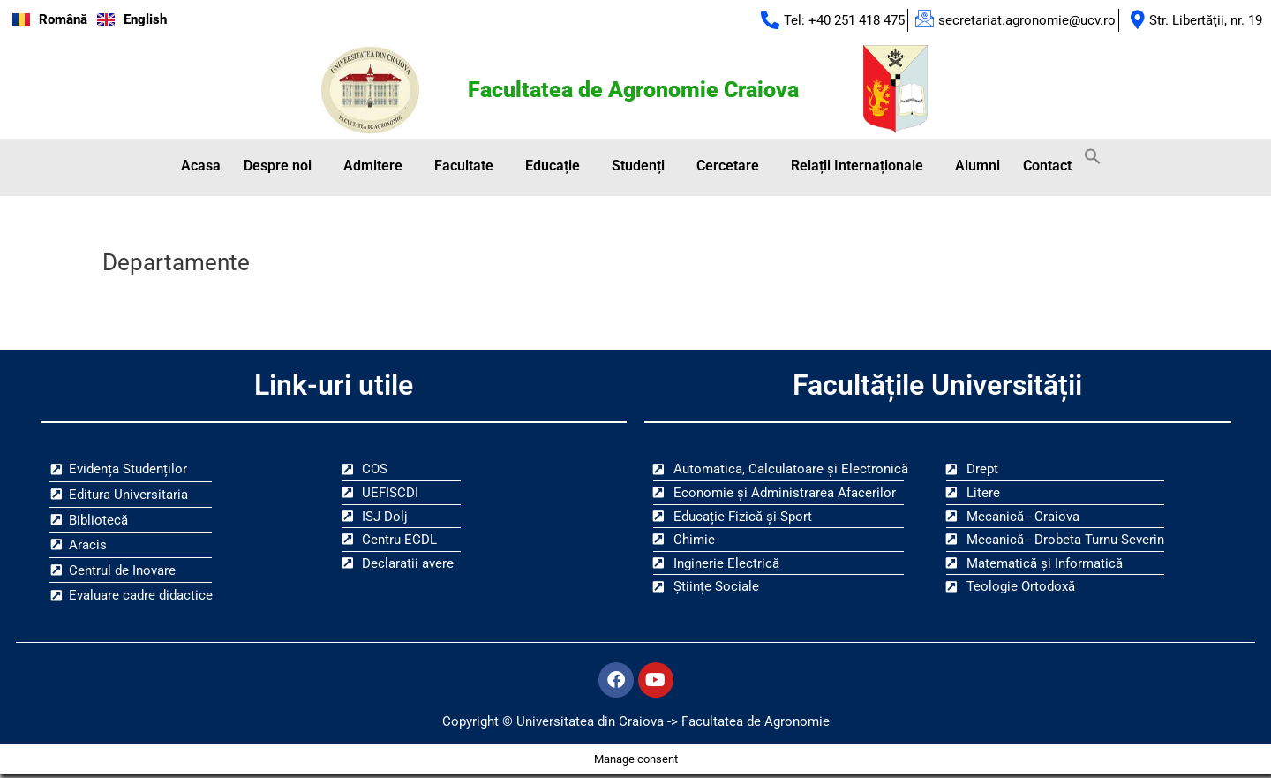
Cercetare (727, 167)
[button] (282, 167)
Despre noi (278, 167)
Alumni (977, 167)
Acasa (201, 167)
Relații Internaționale (857, 167)
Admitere (372, 167)
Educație (552, 167)
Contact (1047, 167)
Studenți (638, 167)
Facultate (463, 167)
